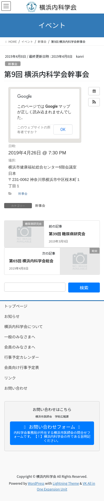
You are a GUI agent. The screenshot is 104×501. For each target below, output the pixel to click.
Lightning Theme (66, 483)
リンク (10, 378)
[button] (94, 102)
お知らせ (12, 316)
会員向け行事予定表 (21, 367)
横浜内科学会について (23, 326)
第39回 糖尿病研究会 (67, 233)
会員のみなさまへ (19, 347)
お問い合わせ (15, 388)
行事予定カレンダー (21, 357)
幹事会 (12, 64)
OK (62, 129)
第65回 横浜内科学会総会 (31, 260)
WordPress (36, 483)
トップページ (15, 306)
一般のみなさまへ (19, 336)
